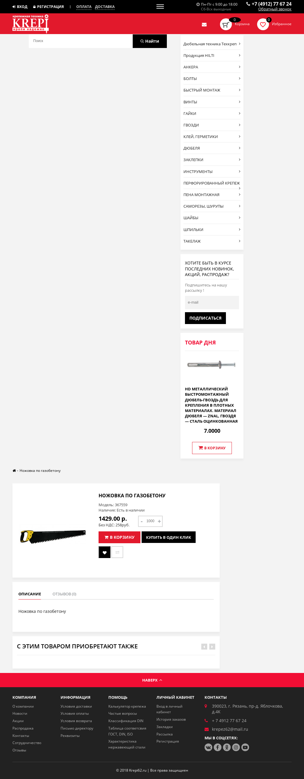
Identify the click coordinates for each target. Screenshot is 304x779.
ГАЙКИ (212, 113)
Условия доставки (76, 706)
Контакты (20, 735)
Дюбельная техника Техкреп (212, 44)
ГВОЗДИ (212, 125)
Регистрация (48, 6)
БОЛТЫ (212, 78)
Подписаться (205, 318)
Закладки (164, 726)
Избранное (282, 23)
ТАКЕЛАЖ (212, 241)
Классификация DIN (125, 720)
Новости (19, 713)
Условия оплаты (75, 713)
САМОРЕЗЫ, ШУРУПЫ (212, 206)
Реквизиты (70, 735)
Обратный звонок (275, 9)
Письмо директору (77, 728)
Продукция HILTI (212, 55)
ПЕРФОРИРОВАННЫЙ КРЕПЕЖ (212, 184)
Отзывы (19, 750)
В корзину (212, 448)
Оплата (83, 6)
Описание (29, 594)
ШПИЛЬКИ (212, 229)
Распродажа (23, 728)
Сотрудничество (26, 742)
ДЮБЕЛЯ (212, 148)
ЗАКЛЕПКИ (212, 159)
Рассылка (164, 734)
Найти (149, 41)
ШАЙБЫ (212, 217)
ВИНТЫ (212, 102)
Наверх (152, 680)
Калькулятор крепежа (127, 706)
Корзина (242, 23)
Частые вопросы (122, 713)
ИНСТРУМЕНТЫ (212, 171)
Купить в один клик (168, 537)
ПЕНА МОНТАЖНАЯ (212, 194)
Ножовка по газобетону (40, 470)
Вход (19, 6)
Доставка (105, 6)
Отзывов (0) (64, 594)
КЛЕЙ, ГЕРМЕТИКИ (212, 136)
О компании (23, 706)
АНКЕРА (212, 67)
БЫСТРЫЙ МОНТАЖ (212, 90)
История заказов (171, 719)
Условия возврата (76, 720)
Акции (18, 720)
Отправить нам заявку (204, 24)
